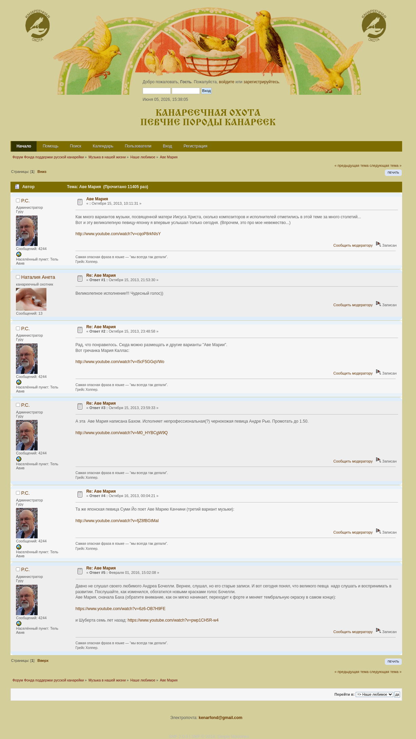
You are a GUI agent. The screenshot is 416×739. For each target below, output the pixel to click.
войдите (226, 82)
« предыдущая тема (352, 165)
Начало (24, 146)
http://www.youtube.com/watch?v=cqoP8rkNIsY (118, 233)
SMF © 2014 (203, 736)
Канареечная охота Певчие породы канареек (208, 118)
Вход (167, 146)
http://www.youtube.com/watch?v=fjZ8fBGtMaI (117, 520)
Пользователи (138, 146)
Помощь (50, 146)
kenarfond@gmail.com (220, 717)
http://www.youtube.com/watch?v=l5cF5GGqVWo (120, 361)
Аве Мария (97, 199)
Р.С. (25, 200)
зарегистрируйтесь (261, 82)
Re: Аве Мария (101, 275)
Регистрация (195, 146)
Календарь (103, 146)
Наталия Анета (38, 277)
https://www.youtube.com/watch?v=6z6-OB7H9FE (121, 608)
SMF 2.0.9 (178, 736)
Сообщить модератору (353, 245)
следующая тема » (385, 165)
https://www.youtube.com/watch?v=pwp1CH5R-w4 (173, 620)
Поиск (75, 146)
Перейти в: (344, 694)
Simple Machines (233, 736)
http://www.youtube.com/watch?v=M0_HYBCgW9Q (122, 432)
